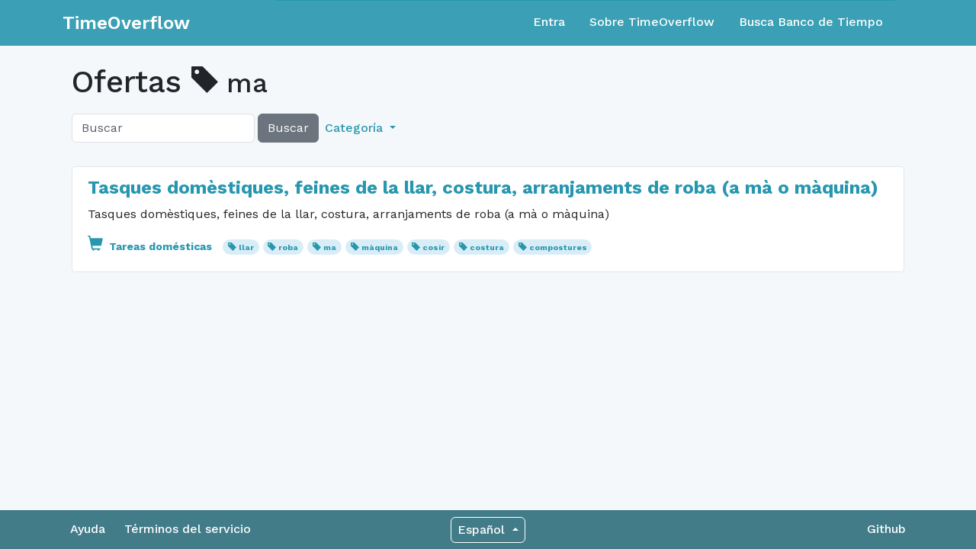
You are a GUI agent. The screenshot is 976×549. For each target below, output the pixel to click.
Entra (549, 21)
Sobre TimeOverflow (651, 21)
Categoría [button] (356, 127)
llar (246, 247)
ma (329, 247)
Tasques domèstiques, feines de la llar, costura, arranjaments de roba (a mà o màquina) (483, 187)
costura (487, 247)
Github (886, 529)
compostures (558, 247)
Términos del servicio (187, 529)
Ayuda (87, 529)
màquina (379, 247)
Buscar (288, 127)
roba (288, 247)
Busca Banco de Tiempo (811, 21)
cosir (433, 247)
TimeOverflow (126, 23)
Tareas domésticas (151, 246)
